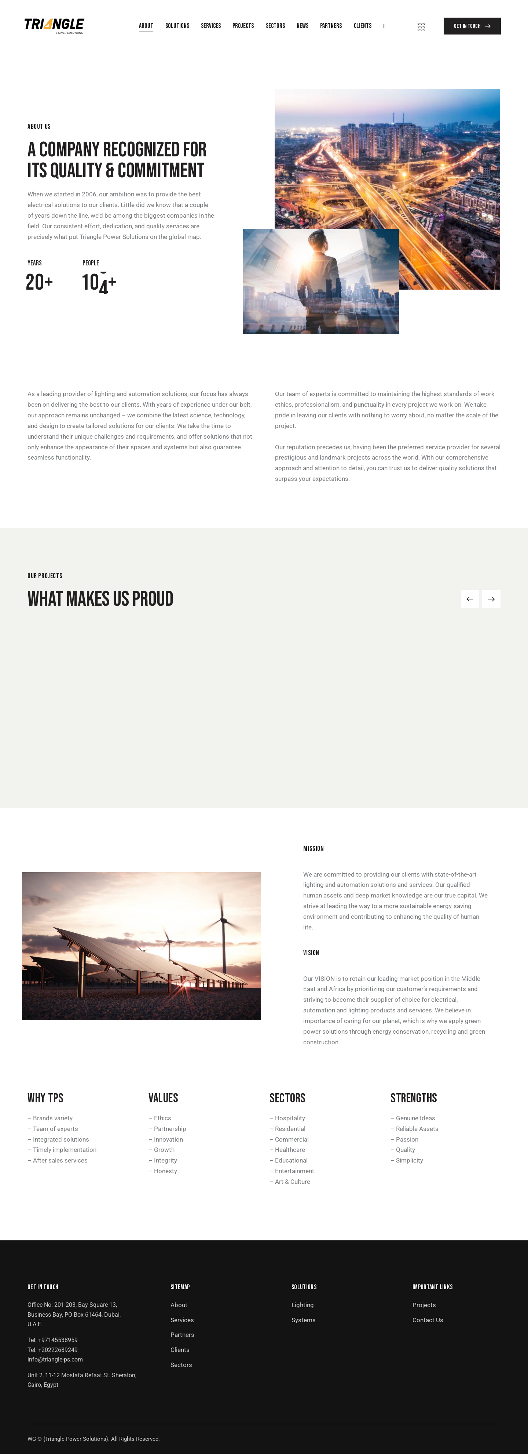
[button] (470, 599)
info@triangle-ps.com (55, 1359)
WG (31, 1439)
